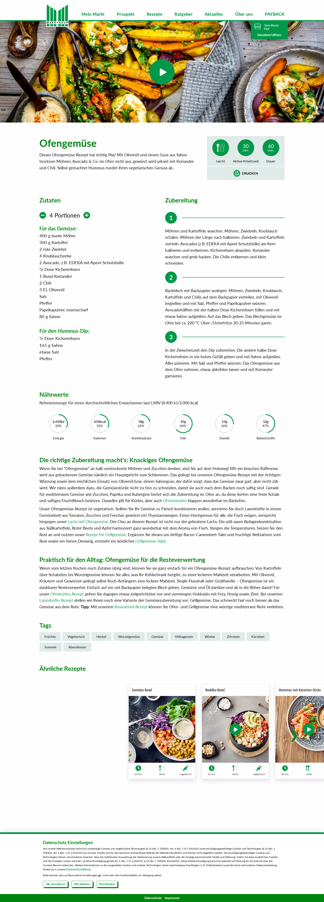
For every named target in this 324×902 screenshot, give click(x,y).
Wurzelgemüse (129, 653)
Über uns (244, 14)
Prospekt (126, 14)
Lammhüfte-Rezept (56, 616)
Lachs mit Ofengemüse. (88, 537)
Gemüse (157, 653)
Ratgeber (184, 14)
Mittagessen (184, 653)
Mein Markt (93, 14)
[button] (294, 756)
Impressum (172, 898)
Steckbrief (269, 35)
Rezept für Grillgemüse (106, 550)
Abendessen (77, 663)
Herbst (101, 653)
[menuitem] (93, 14)
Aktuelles (214, 14)
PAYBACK (274, 14)
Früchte (50, 653)
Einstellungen (107, 884)
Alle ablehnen (82, 884)
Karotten (257, 653)
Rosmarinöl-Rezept (131, 622)
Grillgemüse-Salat (150, 557)
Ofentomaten (175, 516)
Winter (210, 653)
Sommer (50, 663)
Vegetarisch (76, 653)
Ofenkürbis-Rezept (67, 610)
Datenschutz (153, 898)
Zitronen (233, 653)
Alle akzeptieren (55, 884)
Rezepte (154, 14)
